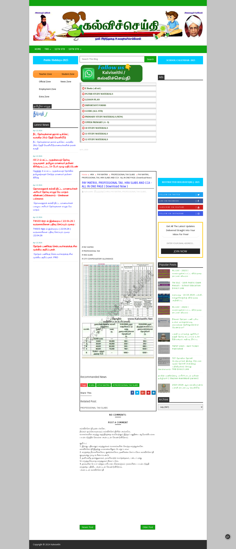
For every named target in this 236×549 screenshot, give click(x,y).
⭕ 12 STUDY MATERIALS (95, 139)
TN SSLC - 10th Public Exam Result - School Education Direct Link (186, 285)
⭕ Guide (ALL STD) (92, 111)
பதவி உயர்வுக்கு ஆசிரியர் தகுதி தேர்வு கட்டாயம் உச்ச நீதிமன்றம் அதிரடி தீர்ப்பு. (186, 337)
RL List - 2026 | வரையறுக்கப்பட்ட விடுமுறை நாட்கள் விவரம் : (187, 310)
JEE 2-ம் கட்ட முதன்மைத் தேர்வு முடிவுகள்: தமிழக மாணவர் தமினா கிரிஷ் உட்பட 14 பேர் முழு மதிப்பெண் (55, 163)
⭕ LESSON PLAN (91, 100)
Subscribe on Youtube (181, 207)
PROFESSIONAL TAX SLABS (123, 174)
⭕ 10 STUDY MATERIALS (95, 128)
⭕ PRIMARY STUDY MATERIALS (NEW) (102, 117)
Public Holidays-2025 (55, 60)
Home (38, 49)
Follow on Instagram (181, 213)
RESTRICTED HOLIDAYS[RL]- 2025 (180, 182)
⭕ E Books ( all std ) (91, 88)
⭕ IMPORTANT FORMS (94, 105)
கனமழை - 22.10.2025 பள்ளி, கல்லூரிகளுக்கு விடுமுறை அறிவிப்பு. (187, 298)
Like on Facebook (181, 201)
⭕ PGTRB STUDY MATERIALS (97, 94)
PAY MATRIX (102, 174)
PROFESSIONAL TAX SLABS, (134, 191)
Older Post (148, 527)
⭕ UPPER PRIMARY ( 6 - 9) (95, 122)
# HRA (91, 385)
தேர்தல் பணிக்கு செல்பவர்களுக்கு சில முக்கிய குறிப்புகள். (55, 248)
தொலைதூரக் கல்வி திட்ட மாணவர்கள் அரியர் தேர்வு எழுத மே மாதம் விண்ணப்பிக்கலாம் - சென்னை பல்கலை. (55, 193)
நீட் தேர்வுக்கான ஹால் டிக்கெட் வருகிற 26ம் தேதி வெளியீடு (51, 136)
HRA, (108, 191)
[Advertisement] (118, 161)
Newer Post (87, 527)
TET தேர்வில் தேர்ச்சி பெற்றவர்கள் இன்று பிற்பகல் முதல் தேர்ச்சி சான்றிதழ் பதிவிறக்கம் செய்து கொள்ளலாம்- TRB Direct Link (180, 364)
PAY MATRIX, (116, 191)
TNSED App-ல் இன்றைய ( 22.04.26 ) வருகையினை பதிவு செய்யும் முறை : (54, 223)
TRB (47, 49)
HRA (92, 174)
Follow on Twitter (181, 195)
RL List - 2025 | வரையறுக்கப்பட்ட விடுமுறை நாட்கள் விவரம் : (187, 273)
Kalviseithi (55, 544)
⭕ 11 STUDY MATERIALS (95, 134)
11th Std (60, 49)
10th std (74, 49)
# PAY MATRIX (103, 385)
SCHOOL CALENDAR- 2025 (180, 60)
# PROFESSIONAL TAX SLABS (125, 385)
